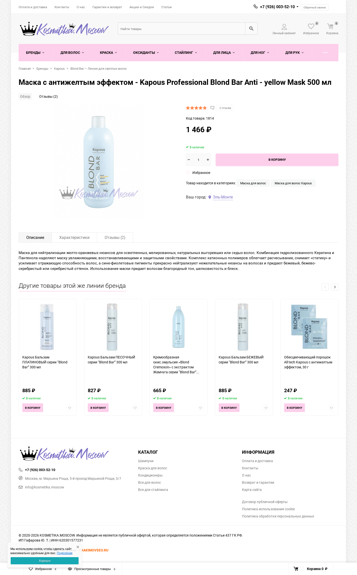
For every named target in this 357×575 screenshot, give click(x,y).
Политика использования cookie (268, 509)
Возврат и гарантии (258, 482)
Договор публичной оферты (265, 502)
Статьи (166, 7)
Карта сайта (252, 489)
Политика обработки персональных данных (278, 516)
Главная (25, 68)
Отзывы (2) (48, 96)
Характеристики (74, 237)
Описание (35, 237)
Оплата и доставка (33, 7)
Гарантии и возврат (107, 7)
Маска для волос (253, 183)
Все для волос (149, 482)
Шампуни (145, 461)
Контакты (62, 7)
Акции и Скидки (141, 7)
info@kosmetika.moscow (41, 487)
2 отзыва (225, 108)
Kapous (59, 68)
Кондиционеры (150, 475)
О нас (81, 7)
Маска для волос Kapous (293, 183)
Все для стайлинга (153, 489)
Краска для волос (152, 468)
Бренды (42, 68)
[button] (334, 286)
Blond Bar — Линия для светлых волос (98, 68)
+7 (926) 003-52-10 (277, 6)
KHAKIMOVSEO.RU (93, 550)
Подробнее (64, 553)
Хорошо (45, 560)
